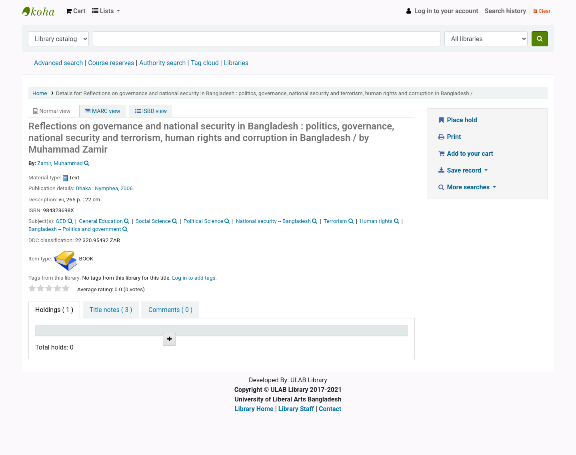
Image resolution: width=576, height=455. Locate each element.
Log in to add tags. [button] (194, 277)
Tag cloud (205, 63)
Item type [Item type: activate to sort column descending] (52, 333)
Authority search (162, 63)
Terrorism (335, 221)
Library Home (254, 450)
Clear (541, 11)
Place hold (457, 120)
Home (39, 93)
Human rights (376, 221)
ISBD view (151, 111)
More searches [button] (464, 187)
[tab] (111, 310)
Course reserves (111, 63)
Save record (460, 170)
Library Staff (296, 450)
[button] (75, 11)
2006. (127, 188)
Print (449, 137)
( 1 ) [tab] (54, 310)
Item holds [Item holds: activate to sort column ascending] (373, 333)
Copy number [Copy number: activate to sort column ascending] (217, 333)
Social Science (153, 221)
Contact (330, 450)
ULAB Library (42, 11)
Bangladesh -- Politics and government (74, 229)
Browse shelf (165, 359)
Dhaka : (85, 188)
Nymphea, (107, 188)
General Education (101, 221)
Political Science (203, 221)
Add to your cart (465, 153)
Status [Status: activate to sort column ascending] (261, 333)
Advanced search (58, 63)
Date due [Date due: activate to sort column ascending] (317, 333)
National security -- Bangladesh (273, 221)
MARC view (102, 111)
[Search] (540, 38)
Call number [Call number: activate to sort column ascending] (162, 333)
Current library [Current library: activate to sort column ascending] (112, 333)
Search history (505, 11)
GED (61, 221)
